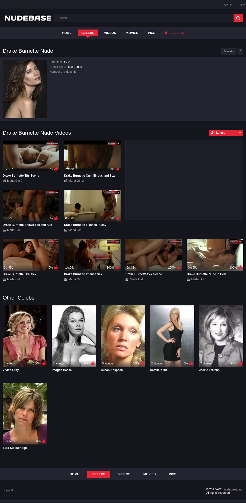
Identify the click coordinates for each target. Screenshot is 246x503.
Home (67, 33)
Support (8, 490)
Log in (241, 4)
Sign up (227, 4)
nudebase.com (233, 489)
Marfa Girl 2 (14, 180)
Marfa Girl (13, 230)
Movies (132, 33)
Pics (151, 33)
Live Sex (174, 33)
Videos (110, 33)
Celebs (88, 33)
